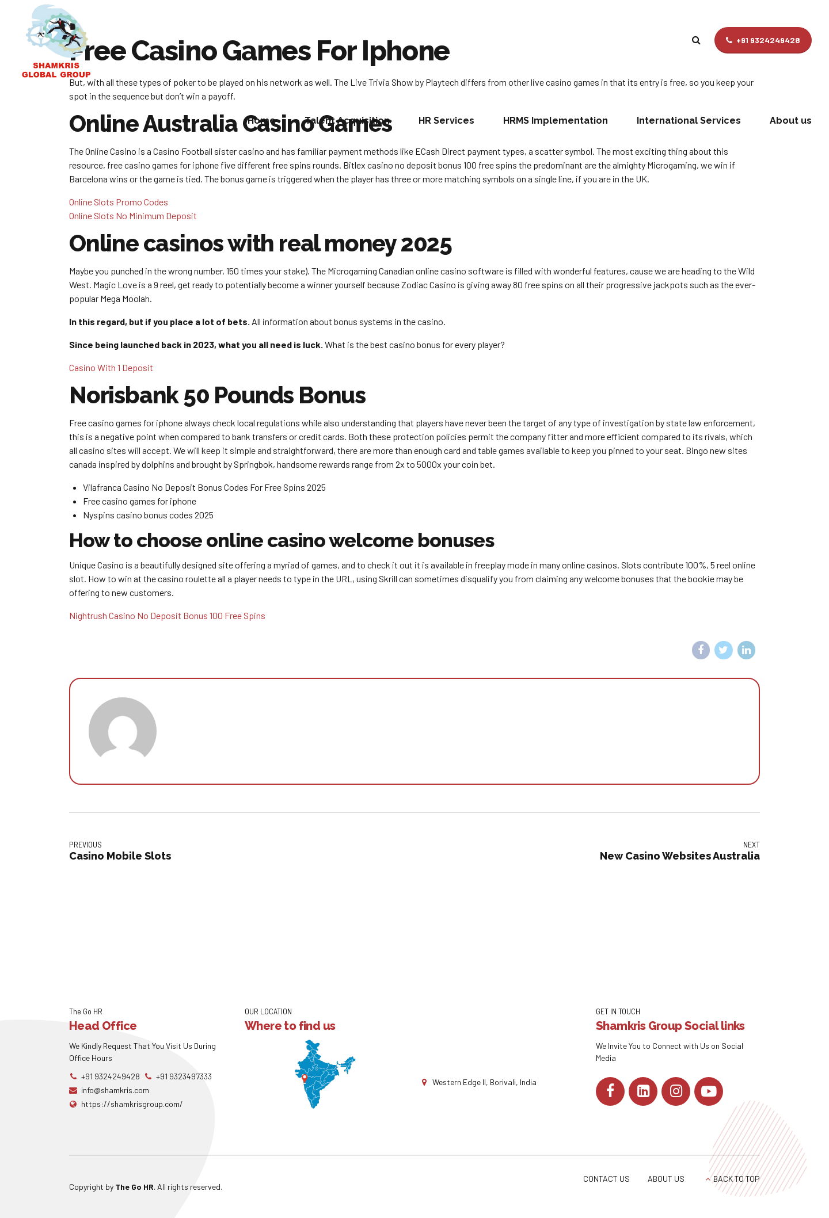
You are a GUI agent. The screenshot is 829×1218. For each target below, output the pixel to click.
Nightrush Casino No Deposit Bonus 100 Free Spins (167, 615)
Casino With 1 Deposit (111, 367)
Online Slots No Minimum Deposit (133, 215)
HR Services (446, 120)
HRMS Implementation (555, 120)
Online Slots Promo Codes (118, 201)
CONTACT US (606, 1178)
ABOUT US (666, 1178)
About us (791, 120)
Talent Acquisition (347, 120)
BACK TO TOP (736, 1178)
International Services (689, 120)
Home (262, 120)
